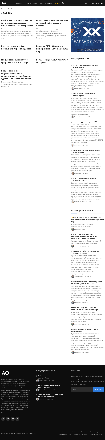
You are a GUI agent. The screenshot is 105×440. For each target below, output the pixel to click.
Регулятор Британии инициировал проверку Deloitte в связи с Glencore (52, 23)
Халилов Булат (76, 145)
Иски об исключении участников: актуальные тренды (85, 179)
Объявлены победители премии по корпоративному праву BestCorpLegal (84, 309)
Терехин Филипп (77, 276)
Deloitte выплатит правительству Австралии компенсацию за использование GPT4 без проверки (17, 23)
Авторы (35, 3)
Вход (86, 3)
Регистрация (95, 3)
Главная (3, 9)
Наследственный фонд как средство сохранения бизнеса (86, 252)
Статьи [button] (28, 3)
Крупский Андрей (77, 116)
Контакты (84, 432)
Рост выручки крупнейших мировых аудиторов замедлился (16, 47)
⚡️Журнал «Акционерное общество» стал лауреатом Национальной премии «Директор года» (87, 220)
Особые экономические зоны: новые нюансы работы (86, 66)
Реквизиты (75, 432)
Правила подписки (96, 432)
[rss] (17, 419)
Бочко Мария (76, 173)
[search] (63, 3)
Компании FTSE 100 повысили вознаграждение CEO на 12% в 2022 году (52, 49)
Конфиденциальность (80, 434)
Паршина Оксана (77, 88)
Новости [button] (19, 3)
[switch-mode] (102, 3)
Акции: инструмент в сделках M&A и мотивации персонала (85, 123)
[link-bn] (87, 35)
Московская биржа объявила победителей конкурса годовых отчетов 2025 (86, 283)
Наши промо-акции (96, 434)
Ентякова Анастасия (78, 201)
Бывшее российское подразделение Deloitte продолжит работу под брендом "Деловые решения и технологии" (17, 74)
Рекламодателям (65, 434)
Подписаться (98, 389)
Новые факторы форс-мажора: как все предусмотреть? (86, 151)
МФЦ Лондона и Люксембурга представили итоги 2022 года (15, 61)
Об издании (66, 432)
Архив (41, 3)
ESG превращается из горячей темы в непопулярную (84, 330)
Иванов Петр (76, 229)
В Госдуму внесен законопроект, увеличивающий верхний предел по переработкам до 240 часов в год (84, 236)
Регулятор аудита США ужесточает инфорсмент (52, 61)
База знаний (48, 3)
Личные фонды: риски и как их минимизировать (84, 95)
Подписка (57, 3)
